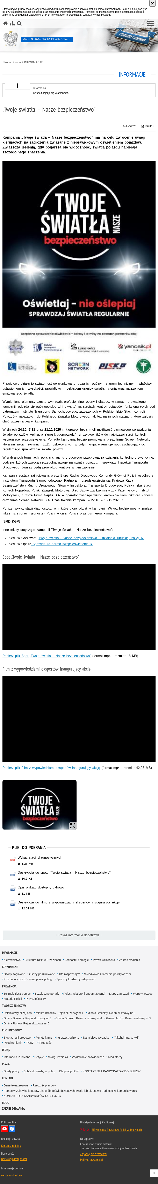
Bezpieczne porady (47, 993)
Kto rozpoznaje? (69, 974)
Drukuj (147, 126)
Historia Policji (13, 999)
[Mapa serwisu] (12, 23)
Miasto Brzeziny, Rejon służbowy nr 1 (60, 1013)
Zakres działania (129, 960)
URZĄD (6, 1050)
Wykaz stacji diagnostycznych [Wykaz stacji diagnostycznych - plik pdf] (40, 857)
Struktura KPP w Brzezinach (43, 960)
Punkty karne (43, 1038)
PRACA (6, 1064)
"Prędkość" (45, 1043)
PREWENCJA (9, 986)
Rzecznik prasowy (44, 1085)
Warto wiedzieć (142, 993)
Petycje (39, 1057)
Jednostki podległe (77, 960)
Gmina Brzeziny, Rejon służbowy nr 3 (27, 1018)
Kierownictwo (12, 960)
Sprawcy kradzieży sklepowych (76, 979)
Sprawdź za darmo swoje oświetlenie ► (62, 544)
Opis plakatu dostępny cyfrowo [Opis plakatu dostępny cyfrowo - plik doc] (41, 887)
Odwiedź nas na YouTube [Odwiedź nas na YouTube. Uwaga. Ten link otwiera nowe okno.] (4, 1129)
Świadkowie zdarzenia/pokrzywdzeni (107, 974)
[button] (150, 24)
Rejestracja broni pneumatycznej (84, 993)
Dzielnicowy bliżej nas (18, 1013)
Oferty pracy (11, 1071)
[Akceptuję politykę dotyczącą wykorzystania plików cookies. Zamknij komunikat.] (152, 3)
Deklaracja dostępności (14, 1159)
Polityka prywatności (91, 1160)
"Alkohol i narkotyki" (126, 1038)
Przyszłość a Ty (36, 999)
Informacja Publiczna (17, 1057)
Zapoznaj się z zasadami (93, 1154)
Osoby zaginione (14, 974)
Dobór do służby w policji (39, 1071)
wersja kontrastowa (11, 1175)
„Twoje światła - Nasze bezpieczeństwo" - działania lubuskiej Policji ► (91, 538)
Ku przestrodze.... (67, 1038)
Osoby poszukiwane (42, 974)
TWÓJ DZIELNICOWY (14, 1006)
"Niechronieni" (13, 1043)
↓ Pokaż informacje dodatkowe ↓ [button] (79, 935)
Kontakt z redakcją (11, 1146)
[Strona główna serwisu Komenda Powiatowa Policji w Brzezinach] (5, 23)
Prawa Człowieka (104, 960)
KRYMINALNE (10, 967)
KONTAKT (7, 1078)
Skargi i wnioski (58, 1057)
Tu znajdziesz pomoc (17, 993)
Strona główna (11, 62)
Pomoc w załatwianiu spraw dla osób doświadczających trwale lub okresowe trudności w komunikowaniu (70, 1091)
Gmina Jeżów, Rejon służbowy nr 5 (128, 1018)
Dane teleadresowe (16, 1085)
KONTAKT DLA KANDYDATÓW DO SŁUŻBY (112, 1071)
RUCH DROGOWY (12, 1031)
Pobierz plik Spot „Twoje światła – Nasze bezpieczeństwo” (46, 656)
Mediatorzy (115, 1057)
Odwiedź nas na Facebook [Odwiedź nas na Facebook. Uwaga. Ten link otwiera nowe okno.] (12, 1129)
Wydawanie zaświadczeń (88, 1057)
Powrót (129, 126)
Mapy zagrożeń (119, 993)
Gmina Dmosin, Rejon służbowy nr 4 (78, 1018)
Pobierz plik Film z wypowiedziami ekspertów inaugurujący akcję (51, 768)
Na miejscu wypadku (96, 1038)
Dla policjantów (69, 1071)
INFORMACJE (33, 62)
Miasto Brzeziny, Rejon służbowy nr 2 (111, 1013)
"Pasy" (30, 1043)
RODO (5, 1103)
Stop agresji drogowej (17, 1038)
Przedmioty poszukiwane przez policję (28, 979)
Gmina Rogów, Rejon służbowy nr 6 (26, 1023)
